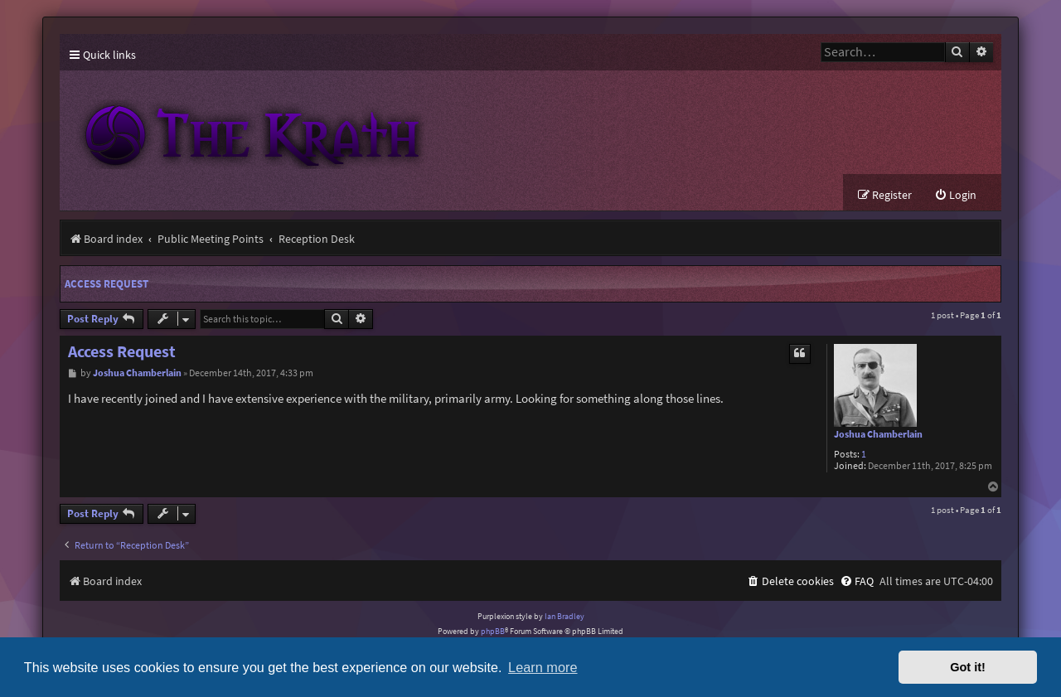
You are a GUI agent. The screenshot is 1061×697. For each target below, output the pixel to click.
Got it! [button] (968, 667)
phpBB (493, 631)
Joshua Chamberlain (878, 434)
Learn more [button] (542, 667)
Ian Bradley (564, 616)
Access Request (106, 284)
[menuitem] (955, 195)
